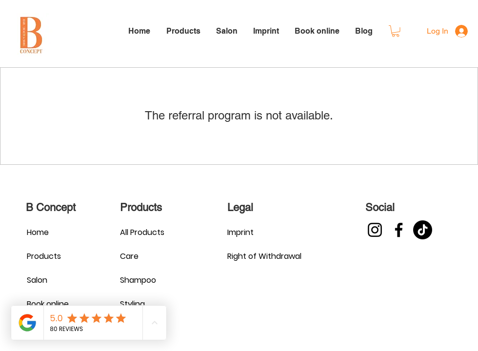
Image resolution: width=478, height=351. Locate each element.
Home (38, 232)
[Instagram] (374, 229)
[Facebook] (398, 229)
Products (44, 256)
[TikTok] (422, 229)
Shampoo (138, 280)
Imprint (240, 232)
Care (129, 256)
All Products (142, 232)
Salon (37, 280)
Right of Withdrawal (261, 256)
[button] (395, 31)
